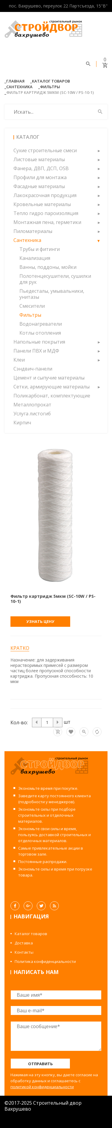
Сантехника (19, 86)
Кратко (19, 648)
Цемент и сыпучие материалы (49, 377)
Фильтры (50, 86)
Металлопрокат (32, 404)
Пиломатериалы (32, 231)
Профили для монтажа (40, 177)
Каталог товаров (51, 81)
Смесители (32, 306)
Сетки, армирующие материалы (51, 386)
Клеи (19, 359)
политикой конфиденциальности (42, 1086)
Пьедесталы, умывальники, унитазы (51, 294)
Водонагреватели (40, 324)
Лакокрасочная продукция (44, 195)
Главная (15, 81)
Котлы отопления (40, 333)
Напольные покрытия (39, 342)
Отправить (40, 1063)
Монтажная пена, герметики (47, 222)
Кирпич (22, 422)
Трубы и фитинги (39, 249)
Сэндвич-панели (32, 368)
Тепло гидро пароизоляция (45, 213)
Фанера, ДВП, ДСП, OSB (41, 168)
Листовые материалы (39, 159)
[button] (98, 150)
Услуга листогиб (32, 413)
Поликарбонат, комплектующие (51, 395)
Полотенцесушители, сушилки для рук (55, 279)
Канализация (34, 258)
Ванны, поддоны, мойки (47, 267)
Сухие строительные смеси (45, 150)
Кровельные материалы (42, 204)
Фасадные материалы (39, 186)
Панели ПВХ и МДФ (36, 350)
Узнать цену (40, 621)
